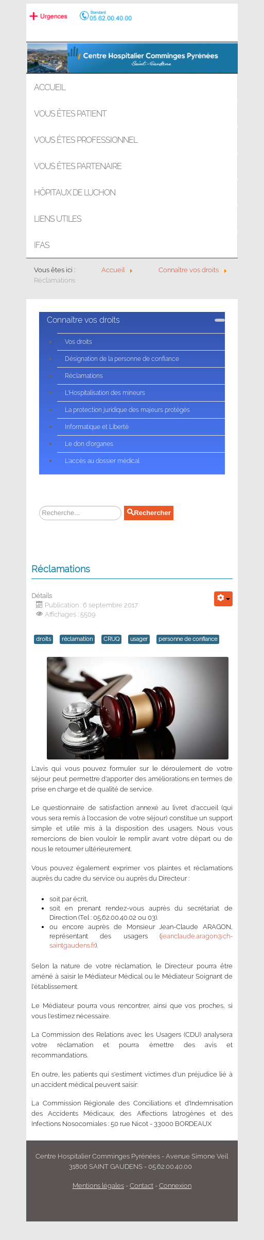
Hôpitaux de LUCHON (74, 192)
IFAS (41, 245)
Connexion (175, 1185)
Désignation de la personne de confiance (122, 358)
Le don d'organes (89, 444)
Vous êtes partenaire (77, 166)
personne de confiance (188, 639)
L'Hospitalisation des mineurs (105, 392)
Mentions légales (98, 1185)
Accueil (49, 87)
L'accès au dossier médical (102, 461)
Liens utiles (57, 219)
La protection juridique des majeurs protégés (127, 410)
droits (43, 639)
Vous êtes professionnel (85, 140)
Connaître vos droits (83, 320)
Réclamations (84, 375)
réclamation (77, 639)
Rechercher (149, 513)
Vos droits (78, 341)
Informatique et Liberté (97, 427)
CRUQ (111, 639)
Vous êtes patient (70, 114)
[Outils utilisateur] (223, 598)
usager (139, 639)
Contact (141, 1185)
